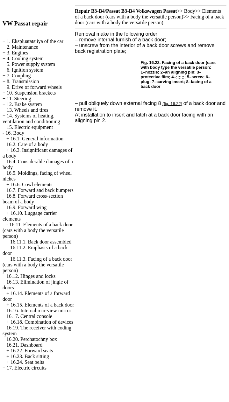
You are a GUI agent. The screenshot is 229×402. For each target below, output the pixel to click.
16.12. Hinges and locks (30, 276)
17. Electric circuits (27, 367)
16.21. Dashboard (24, 345)
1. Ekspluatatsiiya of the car (35, 41)
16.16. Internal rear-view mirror (38, 310)
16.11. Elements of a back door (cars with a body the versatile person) (38, 230)
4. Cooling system (25, 58)
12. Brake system (24, 104)
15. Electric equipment (30, 127)
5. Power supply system (31, 64)
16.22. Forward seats (32, 350)
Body (189, 11)
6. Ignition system (25, 70)
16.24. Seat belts (27, 362)
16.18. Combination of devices (42, 322)
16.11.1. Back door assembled (40, 241)
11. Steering (19, 98)
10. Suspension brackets (31, 92)
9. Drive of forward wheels (34, 87)
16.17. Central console (29, 316)
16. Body (14, 133)
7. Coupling (19, 75)
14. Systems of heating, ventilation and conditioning (31, 118)
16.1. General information (37, 138)
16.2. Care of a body (27, 144)
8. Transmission (23, 81)
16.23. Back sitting (30, 356)
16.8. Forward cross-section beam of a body (33, 198)
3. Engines (17, 52)
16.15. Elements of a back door (42, 304)
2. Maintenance (22, 47)
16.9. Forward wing (26, 207)
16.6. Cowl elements (32, 184)
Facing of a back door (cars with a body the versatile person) (149, 19)
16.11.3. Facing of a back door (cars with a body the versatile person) (37, 264)
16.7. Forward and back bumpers (40, 190)
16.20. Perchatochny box (31, 339)
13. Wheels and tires (27, 110)
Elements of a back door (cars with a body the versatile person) (148, 13)
